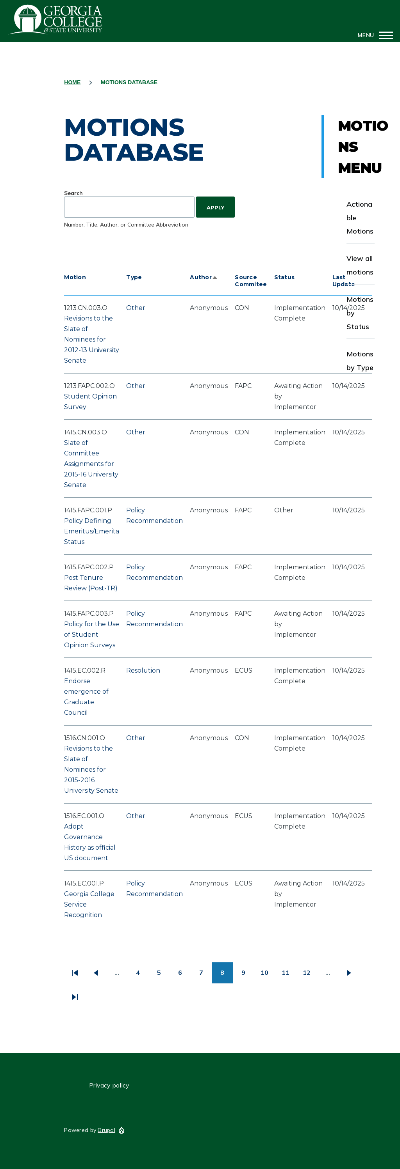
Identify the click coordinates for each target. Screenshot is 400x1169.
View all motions (359, 265)
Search (73, 193)
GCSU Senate (55, 19)
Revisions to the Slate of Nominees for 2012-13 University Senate (91, 339)
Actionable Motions (359, 218)
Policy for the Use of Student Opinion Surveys (91, 634)
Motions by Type (359, 360)
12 (310, 975)
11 (289, 975)
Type (134, 277)
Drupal (106, 1130)
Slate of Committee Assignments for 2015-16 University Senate (91, 464)
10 (268, 975)
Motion (75, 277)
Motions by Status (359, 313)
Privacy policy (109, 1085)
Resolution (143, 670)
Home (72, 82)
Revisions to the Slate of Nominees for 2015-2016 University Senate (91, 769)
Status (284, 277)
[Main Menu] (373, 35)
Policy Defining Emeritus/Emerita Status (91, 531)
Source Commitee (251, 281)
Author (204, 277)
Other (135, 308)
